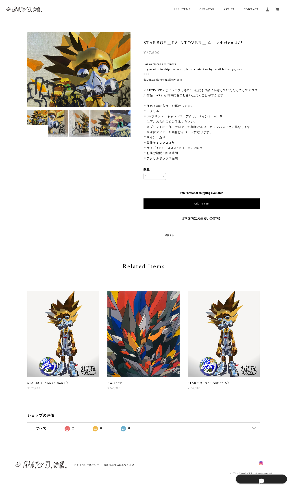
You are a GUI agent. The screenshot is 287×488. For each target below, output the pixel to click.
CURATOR (207, 9)
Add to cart (201, 203)
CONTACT (251, 9)
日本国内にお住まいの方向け (201, 218)
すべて (41, 428)
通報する (169, 235)
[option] (79, 69)
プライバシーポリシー (86, 465)
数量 (147, 169)
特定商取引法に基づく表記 (119, 465)
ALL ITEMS (182, 9)
